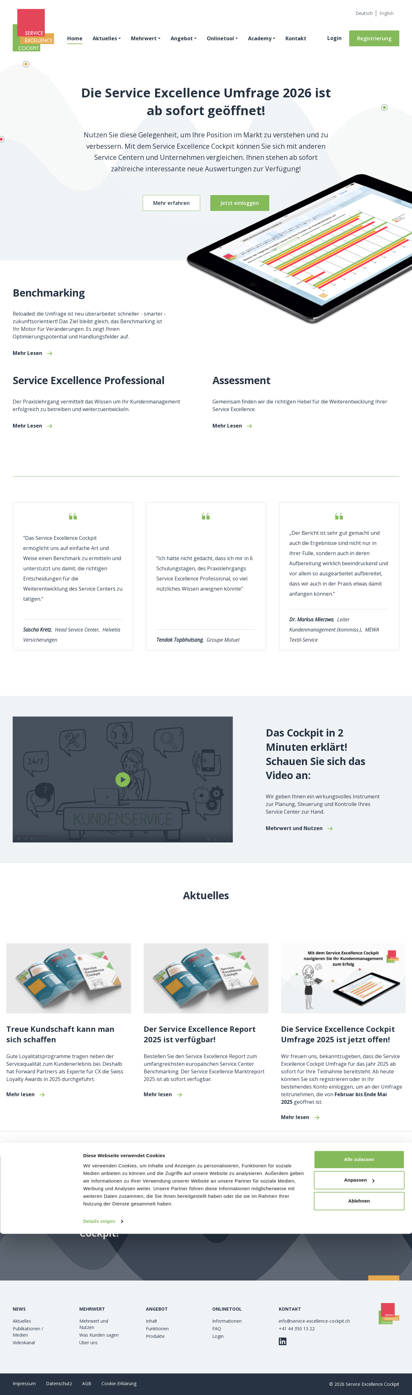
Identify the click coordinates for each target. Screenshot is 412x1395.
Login (334, 40)
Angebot (184, 40)
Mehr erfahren (171, 203)
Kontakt (298, 40)
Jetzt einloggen (240, 203)
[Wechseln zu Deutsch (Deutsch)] (364, 13)
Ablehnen (359, 1362)
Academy (262, 40)
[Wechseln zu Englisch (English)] (386, 13)
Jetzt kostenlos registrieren (287, 1218)
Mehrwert (146, 40)
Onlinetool (222, 40)
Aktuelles (107, 40)
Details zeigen (99, 1382)
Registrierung (374, 40)
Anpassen (359, 1341)
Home (77, 40)
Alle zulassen (359, 1320)
